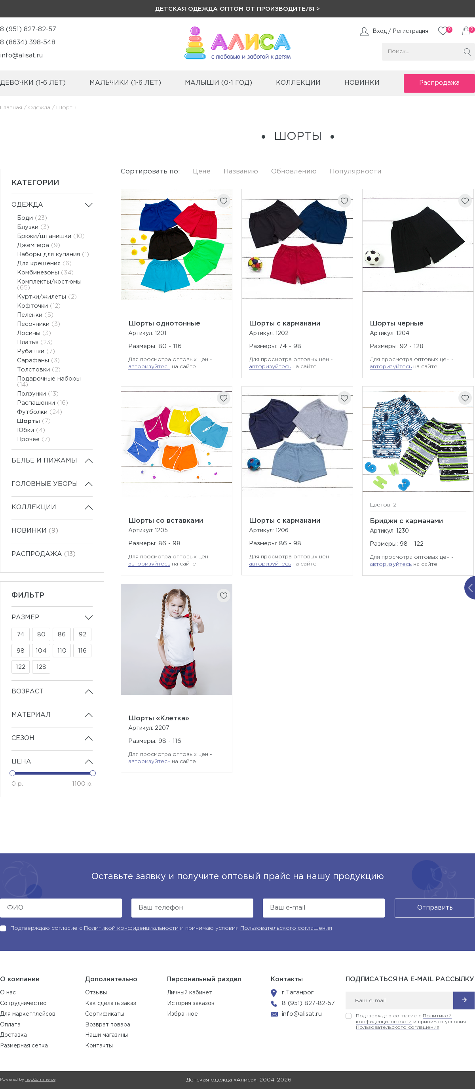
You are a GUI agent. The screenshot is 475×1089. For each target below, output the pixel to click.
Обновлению (294, 172)
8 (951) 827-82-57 (28, 29)
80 (41, 634)
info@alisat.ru (21, 56)
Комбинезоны (45, 272)
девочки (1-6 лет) (33, 83)
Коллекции (33, 507)
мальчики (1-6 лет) (125, 83)
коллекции (298, 83)
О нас (8, 992)
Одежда (39, 107)
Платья (35, 342)
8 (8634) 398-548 (27, 43)
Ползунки (38, 393)
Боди (32, 218)
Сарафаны (38, 360)
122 (20, 667)
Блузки (33, 227)
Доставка (13, 1035)
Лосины (34, 333)
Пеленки (35, 315)
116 (82, 650)
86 (62, 634)
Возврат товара (107, 1024)
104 (41, 650)
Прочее (33, 439)
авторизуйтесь (149, 366)
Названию (241, 172)
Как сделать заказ (110, 1003)
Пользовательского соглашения (286, 928)
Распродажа (439, 83)
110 (61, 650)
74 (21, 634)
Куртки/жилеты (47, 296)
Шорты (34, 421)
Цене (202, 172)
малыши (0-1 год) (218, 83)
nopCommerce (40, 1079)
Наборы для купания (53, 254)
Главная (11, 107)
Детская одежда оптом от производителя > (237, 8)
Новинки (362, 83)
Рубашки (36, 351)
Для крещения (44, 263)
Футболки (39, 412)
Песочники (38, 324)
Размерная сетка (24, 1045)
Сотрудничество (23, 1003)
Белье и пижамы (44, 461)
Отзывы (96, 992)
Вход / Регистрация (400, 31)
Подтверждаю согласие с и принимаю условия (171, 928)
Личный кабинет (189, 992)
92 (82, 634)
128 (41, 667)
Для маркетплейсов (27, 1014)
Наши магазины (106, 1035)
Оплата (10, 1024)
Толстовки (39, 369)
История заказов (191, 1003)
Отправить (435, 908)
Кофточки (39, 305)
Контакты (99, 1045)
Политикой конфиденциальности (131, 928)
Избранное (182, 1014)
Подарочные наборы (49, 381)
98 (21, 650)
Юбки (31, 430)
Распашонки (42, 403)
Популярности (356, 172)
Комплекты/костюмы (49, 284)
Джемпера (38, 245)
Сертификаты (104, 1014)
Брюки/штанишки (51, 236)
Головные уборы (44, 484)
